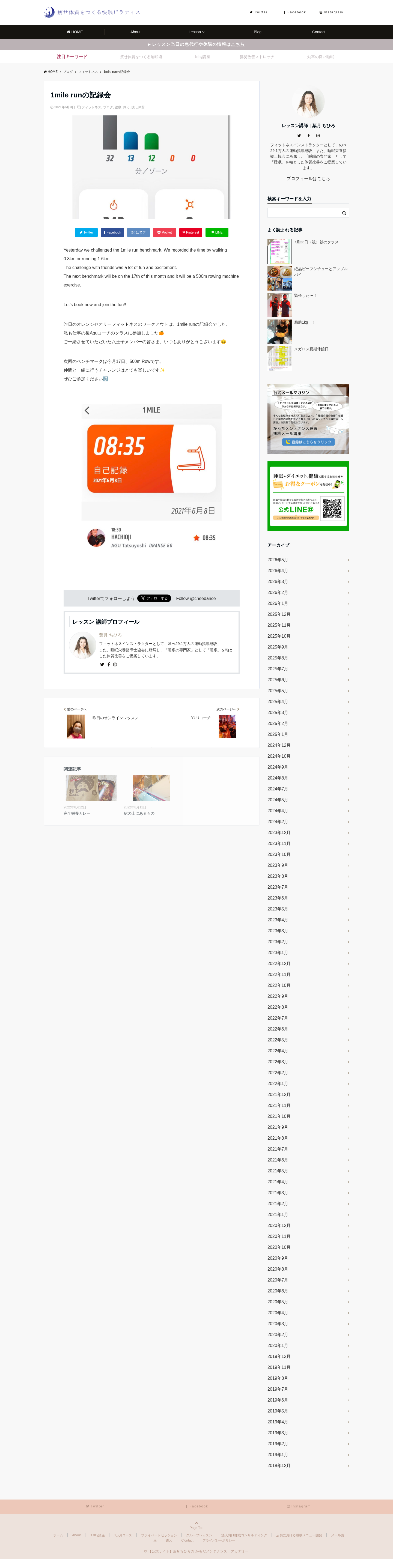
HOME (75, 32)
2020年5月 (277, 1302)
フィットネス (91, 107)
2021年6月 (277, 1160)
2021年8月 (277, 1138)
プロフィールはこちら (308, 178)
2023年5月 (277, 909)
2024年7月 (277, 789)
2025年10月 (279, 636)
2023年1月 (277, 952)
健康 (118, 107)
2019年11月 (279, 1367)
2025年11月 (279, 625)
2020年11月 (279, 1236)
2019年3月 (277, 1432)
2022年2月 (277, 1072)
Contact (318, 32)
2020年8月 (277, 1269)
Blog (257, 32)
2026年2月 (277, 592)
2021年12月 (279, 1094)
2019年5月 (277, 1411)
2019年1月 (277, 1454)
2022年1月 (277, 1083)
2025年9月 (277, 647)
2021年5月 (277, 1171)
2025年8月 (277, 658)
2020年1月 (277, 1345)
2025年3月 (277, 712)
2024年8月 (277, 778)
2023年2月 (277, 941)
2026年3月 (277, 581)
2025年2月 (277, 723)
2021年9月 (277, 1127)
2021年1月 (277, 1214)
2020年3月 (277, 1323)
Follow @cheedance (196, 598)
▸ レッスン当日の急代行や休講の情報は (196, 44)
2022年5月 (277, 1040)
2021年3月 (277, 1192)
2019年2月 (277, 1443)
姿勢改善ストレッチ (257, 57)
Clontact (187, 1540)
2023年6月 (277, 898)
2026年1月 (277, 603)
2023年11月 (279, 843)
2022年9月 (277, 996)
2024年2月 (277, 821)
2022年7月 (277, 1018)
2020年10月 (279, 1247)
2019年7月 (277, 1389)
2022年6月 (277, 1029)
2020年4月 (277, 1312)
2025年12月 (279, 614)
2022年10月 (279, 985)
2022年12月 (279, 963)
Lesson (195, 32)
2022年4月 (277, 1051)
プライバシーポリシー (219, 1540)
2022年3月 (277, 1061)
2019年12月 (279, 1356)
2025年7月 (277, 669)
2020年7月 (277, 1280)
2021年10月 (279, 1116)
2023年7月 (277, 887)
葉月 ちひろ (110, 635)
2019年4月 (277, 1422)
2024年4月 (277, 810)
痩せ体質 (138, 107)
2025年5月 (277, 690)
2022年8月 (277, 1007)
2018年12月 (279, 1465)
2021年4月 (277, 1181)
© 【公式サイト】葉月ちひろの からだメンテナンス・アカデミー (196, 1551)
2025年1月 (277, 734)
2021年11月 (279, 1105)
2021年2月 (277, 1203)
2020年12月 (279, 1225)
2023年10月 (279, 854)
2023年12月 (279, 832)
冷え (126, 107)
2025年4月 (277, 701)
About (135, 32)
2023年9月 (277, 865)
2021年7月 (277, 1149)
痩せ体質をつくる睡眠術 (141, 57)
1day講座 (202, 57)
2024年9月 (277, 767)
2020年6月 (277, 1291)
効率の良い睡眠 (320, 57)
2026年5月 (277, 559)
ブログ (108, 107)
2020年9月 (277, 1258)
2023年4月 (277, 920)
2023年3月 (277, 930)
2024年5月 (277, 800)
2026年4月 (277, 570)
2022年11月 (279, 974)
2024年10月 (279, 756)
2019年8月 (277, 1378)
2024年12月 (279, 745)
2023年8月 (277, 876)
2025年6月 (277, 679)
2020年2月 (277, 1334)
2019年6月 (277, 1400)
